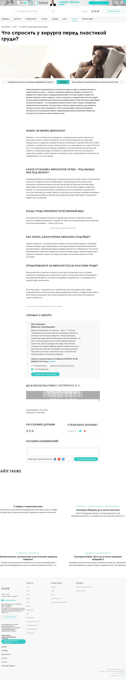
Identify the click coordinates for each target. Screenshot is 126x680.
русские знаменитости (112, 506)
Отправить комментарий (86, 459)
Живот (28, 606)
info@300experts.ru (10, 600)
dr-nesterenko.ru (40, 366)
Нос (27, 587)
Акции (4, 647)
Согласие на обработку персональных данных (112, 671)
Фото (65, 19)
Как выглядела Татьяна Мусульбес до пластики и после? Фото (95, 82)
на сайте (51, 361)
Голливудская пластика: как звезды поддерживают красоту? (30, 82)
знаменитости (81, 506)
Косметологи (31, 19)
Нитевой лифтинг (32, 629)
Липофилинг (30, 617)
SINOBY (122, 675)
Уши (27, 614)
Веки (28, 594)
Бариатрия (30, 610)
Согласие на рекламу (119, 673)
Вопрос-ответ (87, 19)
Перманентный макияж (58, 602)
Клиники (5, 19)
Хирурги (17, 19)
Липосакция (30, 633)
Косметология (80, 591)
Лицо (28, 591)
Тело (27, 602)
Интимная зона (56, 598)
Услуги (44, 19)
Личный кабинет (8, 666)
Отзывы (55, 19)
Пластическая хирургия (83, 587)
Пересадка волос (32, 625)
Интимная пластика (32, 621)
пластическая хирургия (95, 506)
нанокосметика (34, 553)
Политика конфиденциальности (116, 669)
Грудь (28, 598)
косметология (22, 553)
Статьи (74, 19)
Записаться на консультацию (45, 374)
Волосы (53, 587)
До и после (5, 654)
